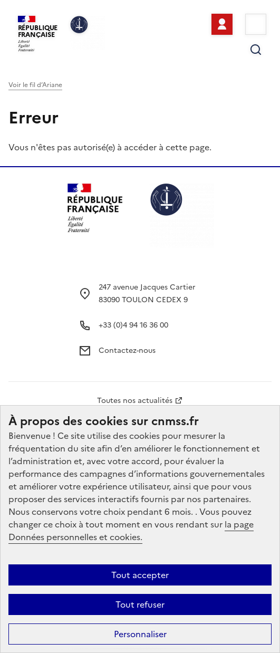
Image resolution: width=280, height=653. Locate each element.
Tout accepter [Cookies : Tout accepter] (140, 575)
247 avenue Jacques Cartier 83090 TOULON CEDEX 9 (147, 293)
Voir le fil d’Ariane (35, 85)
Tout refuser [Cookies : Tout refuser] (140, 604)
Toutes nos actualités (134, 400)
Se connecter (222, 24)
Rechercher (255, 49)
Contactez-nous (127, 350)
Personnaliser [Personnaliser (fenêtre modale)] (140, 634)
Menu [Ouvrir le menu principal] (255, 24)
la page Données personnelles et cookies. (131, 530)
